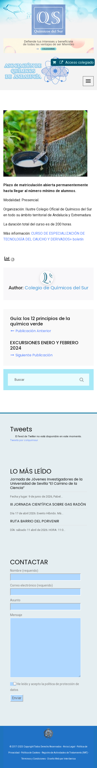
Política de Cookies (30, 752)
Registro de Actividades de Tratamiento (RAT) (65, 752)
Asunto (45, 603)
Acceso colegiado (75, 62)
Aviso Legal (69, 746)
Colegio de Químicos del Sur (56, 288)
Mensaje (45, 645)
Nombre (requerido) (45, 574)
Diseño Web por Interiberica (61, 758)
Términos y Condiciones (33, 758)
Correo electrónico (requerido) (45, 589)
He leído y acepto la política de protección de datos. (44, 687)
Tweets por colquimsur (24, 440)
